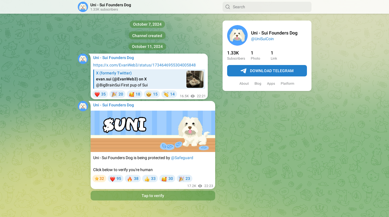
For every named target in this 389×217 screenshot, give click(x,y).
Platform (287, 84)
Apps (271, 84)
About (244, 84)
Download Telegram (267, 71)
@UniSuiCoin (262, 38)
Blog (257, 84)
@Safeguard (182, 157)
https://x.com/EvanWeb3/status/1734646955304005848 (144, 65)
